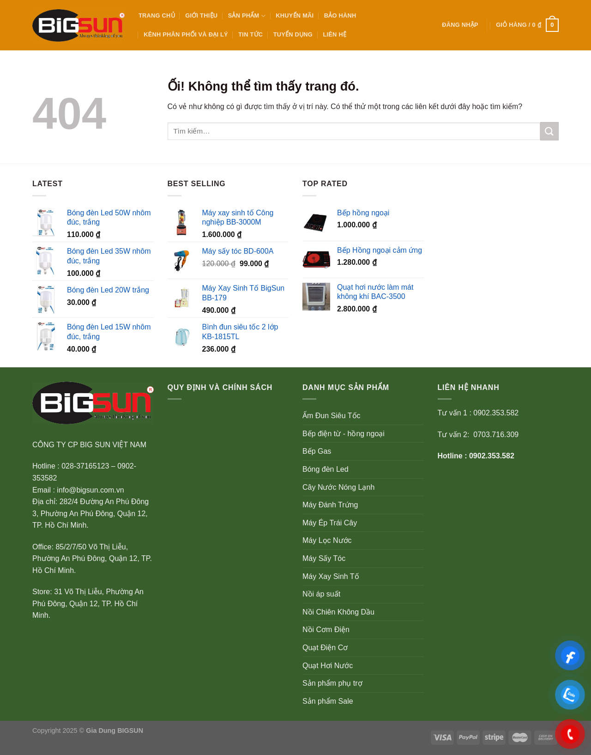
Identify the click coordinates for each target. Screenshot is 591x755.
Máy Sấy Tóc (323, 558)
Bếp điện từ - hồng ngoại (343, 434)
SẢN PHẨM (246, 16)
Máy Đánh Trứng (330, 505)
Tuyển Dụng (293, 34)
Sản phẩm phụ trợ (332, 683)
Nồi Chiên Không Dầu (338, 612)
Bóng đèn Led (325, 469)
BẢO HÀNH (340, 15)
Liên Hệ (334, 34)
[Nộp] (549, 131)
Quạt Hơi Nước (327, 666)
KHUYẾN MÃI (295, 15)
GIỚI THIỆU (201, 15)
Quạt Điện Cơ (325, 647)
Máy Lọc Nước (327, 540)
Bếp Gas (316, 451)
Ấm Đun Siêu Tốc (331, 416)
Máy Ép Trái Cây (329, 523)
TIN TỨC (250, 34)
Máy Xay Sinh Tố (330, 576)
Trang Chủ (157, 15)
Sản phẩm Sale (327, 701)
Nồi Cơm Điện (326, 629)
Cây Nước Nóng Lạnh (338, 487)
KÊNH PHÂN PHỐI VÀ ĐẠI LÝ (186, 34)
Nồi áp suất (321, 594)
